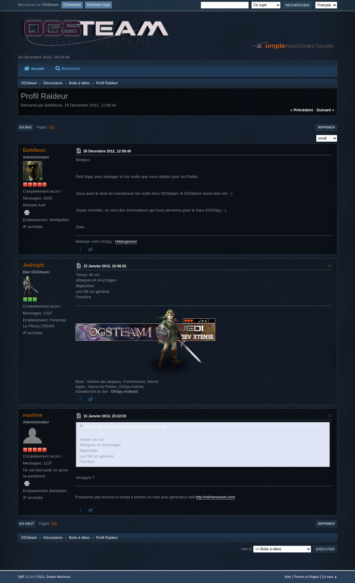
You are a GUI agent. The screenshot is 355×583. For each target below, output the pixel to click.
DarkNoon (34, 150)
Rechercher (67, 69)
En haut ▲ (329, 576)
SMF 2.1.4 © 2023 (31, 576)
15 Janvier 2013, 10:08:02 (104, 266)
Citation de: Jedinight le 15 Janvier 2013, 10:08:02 (125, 427)
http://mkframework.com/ (215, 497)
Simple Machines (58, 576)
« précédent (301, 110)
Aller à (246, 549)
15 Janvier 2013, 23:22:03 (104, 416)
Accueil (34, 69)
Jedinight (33, 265)
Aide (288, 576)
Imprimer (326, 127)
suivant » (325, 110)
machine (32, 415)
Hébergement (126, 241)
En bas (25, 127)
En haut (26, 523)
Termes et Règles (306, 576)
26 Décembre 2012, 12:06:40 (107, 151)
